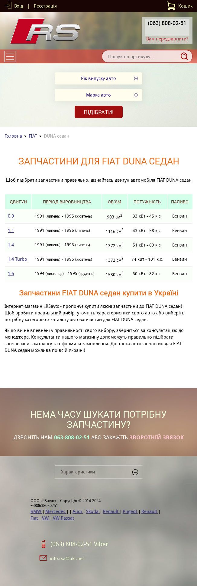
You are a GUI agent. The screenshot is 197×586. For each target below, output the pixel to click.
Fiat (35, 518)
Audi (78, 511)
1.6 (11, 273)
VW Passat (63, 518)
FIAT (33, 136)
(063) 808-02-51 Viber (79, 544)
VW (46, 518)
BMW (36, 511)
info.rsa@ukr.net (67, 558)
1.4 (11, 245)
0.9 (11, 216)
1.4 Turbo (17, 259)
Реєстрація (45, 6)
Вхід (18, 6)
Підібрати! (99, 112)
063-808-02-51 (72, 437)
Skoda (93, 511)
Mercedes (55, 511)
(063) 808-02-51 (167, 23)
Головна (13, 136)
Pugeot (130, 511)
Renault (111, 511)
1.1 (11, 230)
